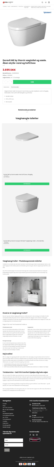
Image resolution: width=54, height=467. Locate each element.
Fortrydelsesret (7, 419)
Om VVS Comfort (7, 407)
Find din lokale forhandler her (40, 421)
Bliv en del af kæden (8, 409)
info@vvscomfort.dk (37, 417)
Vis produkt (27, 183)
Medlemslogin (6, 427)
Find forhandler (15, 87)
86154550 (34, 413)
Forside (5, 404)
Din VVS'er (5, 417)
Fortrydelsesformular (8, 415)
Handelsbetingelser (8, 413)
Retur (4, 411)
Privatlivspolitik (7, 425)
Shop (4, 405)
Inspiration (5, 423)
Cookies (5, 421)
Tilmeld (7, 450)
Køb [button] (32, 82)
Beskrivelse (6, 87)
